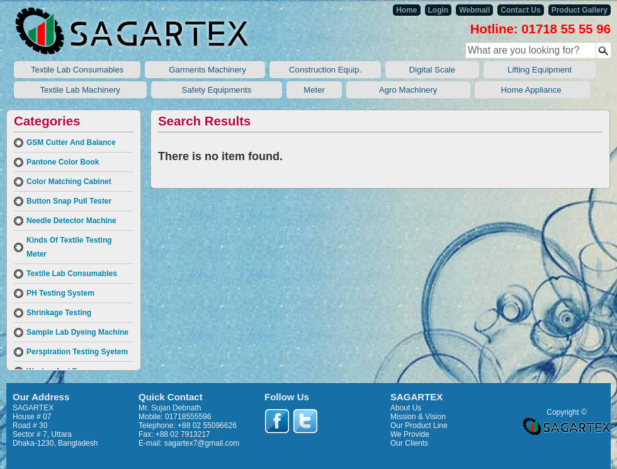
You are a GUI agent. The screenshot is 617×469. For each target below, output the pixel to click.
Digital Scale (432, 69)
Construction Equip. (324, 69)
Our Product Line (419, 425)
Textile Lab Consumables (77, 69)
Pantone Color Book (62, 162)
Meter (314, 90)
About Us (405, 407)
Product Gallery (580, 10)
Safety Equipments (217, 90)
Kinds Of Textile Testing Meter (69, 247)
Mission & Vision (418, 416)
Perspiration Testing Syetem (77, 351)
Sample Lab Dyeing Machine (77, 332)
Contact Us (520, 10)
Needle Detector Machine (71, 220)
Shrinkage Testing (58, 312)
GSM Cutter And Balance (71, 142)
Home (406, 10)
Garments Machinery (205, 69)
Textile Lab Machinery (80, 90)
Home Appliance (532, 90)
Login (438, 10)
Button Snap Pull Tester (68, 201)
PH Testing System (60, 293)
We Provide (409, 434)
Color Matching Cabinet (68, 181)
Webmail (474, 10)
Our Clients (409, 443)
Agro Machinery (408, 90)
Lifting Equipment (540, 69)
